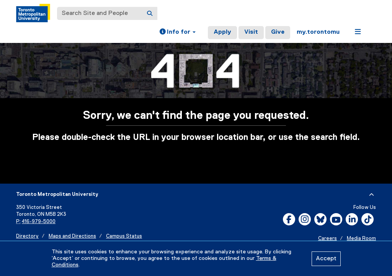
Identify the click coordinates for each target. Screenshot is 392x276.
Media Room (361, 238)
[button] (177, 32)
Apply (222, 32)
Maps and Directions (72, 236)
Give (277, 32)
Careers (327, 238)
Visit (251, 32)
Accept (326, 259)
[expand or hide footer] (371, 194)
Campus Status (124, 236)
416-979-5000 (39, 221)
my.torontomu (318, 32)
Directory (27, 236)
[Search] (149, 13)
